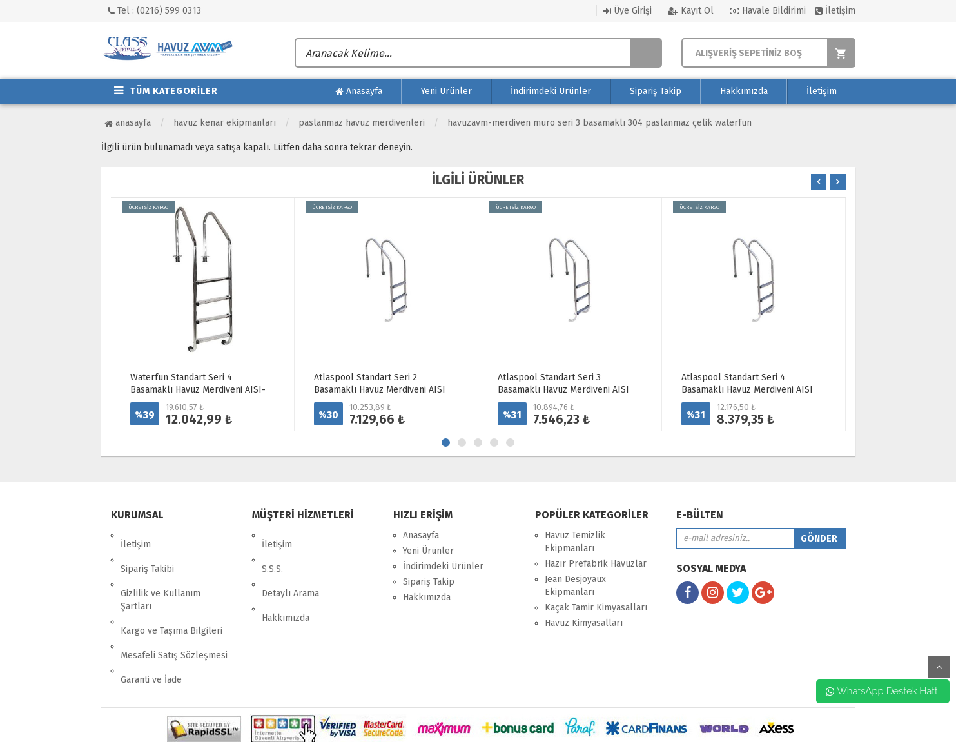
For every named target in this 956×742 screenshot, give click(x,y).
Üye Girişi (627, 10)
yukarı (939, 667)
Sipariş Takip (655, 91)
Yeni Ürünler (446, 91)
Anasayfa (358, 91)
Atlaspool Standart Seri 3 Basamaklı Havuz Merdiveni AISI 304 (563, 389)
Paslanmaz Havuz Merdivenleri (361, 122)
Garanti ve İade (151, 625)
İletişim (835, 10)
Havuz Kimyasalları (584, 623)
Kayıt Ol (691, 10)
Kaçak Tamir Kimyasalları (596, 607)
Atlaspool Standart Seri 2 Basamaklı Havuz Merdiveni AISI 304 (379, 389)
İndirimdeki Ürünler (551, 91)
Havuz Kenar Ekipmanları (224, 122)
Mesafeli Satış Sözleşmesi (174, 610)
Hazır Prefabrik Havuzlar (596, 563)
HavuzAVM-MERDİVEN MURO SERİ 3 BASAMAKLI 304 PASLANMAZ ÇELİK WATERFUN (599, 122)
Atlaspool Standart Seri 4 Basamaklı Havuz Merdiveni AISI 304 (747, 389)
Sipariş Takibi (147, 550)
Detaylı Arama (290, 566)
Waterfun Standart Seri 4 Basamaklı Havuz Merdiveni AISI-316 (198, 389)
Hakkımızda (744, 91)
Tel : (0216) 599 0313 (154, 10)
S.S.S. (272, 550)
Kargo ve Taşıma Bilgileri (171, 594)
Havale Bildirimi (768, 10)
